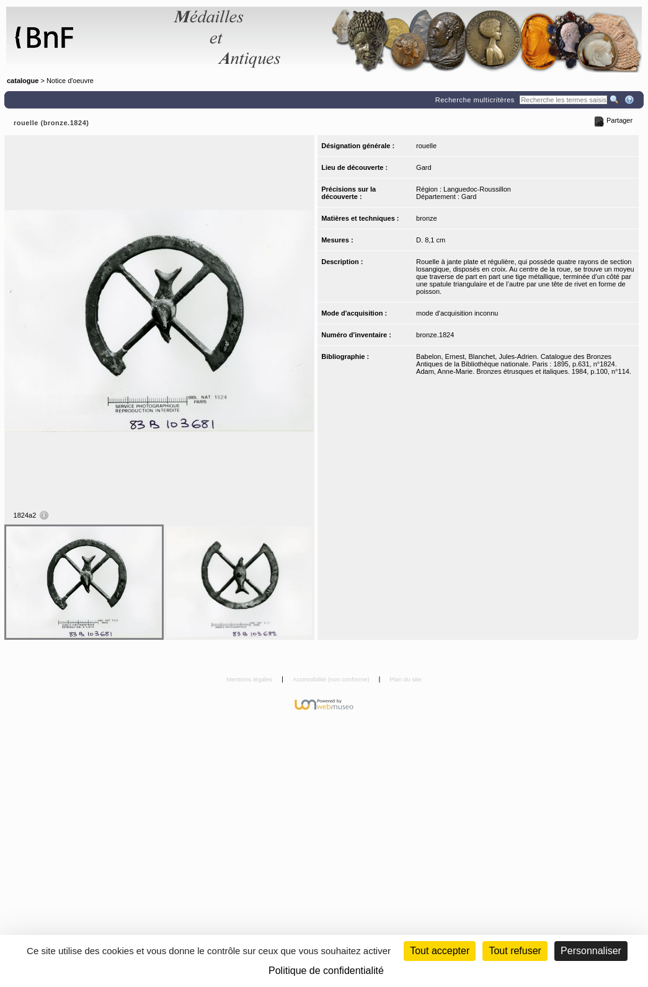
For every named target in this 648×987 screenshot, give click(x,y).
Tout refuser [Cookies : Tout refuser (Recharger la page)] (515, 950)
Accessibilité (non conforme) (332, 679)
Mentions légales (250, 679)
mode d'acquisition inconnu (457, 313)
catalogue (22, 80)
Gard (423, 167)
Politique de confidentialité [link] (326, 970)
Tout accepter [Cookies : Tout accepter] (439, 950)
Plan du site (405, 679)
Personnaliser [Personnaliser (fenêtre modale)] (591, 950)
